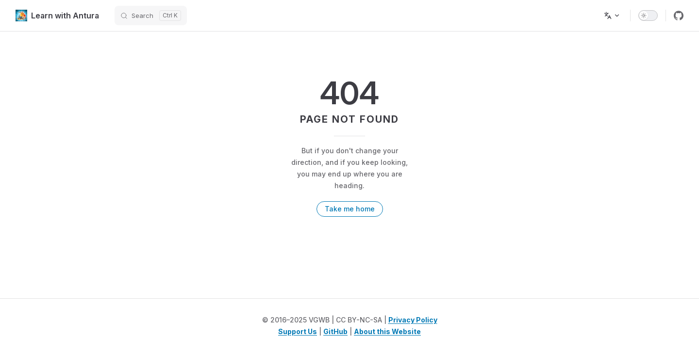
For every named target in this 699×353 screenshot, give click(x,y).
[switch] (648, 15)
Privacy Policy (412, 320)
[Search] (151, 15)
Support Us (297, 331)
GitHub (335, 331)
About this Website (387, 331)
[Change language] (612, 15)
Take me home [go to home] (350, 209)
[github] (678, 15)
